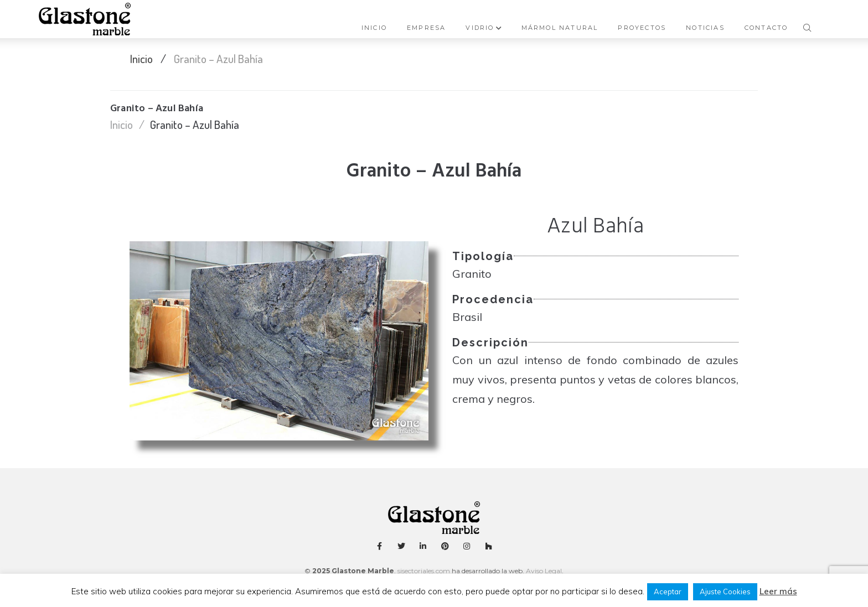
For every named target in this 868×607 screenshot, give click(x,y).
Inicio (141, 58)
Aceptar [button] (667, 591)
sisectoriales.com (423, 571)
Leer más (778, 591)
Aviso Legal (543, 571)
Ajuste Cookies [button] (725, 591)
